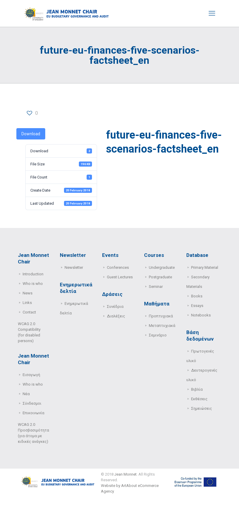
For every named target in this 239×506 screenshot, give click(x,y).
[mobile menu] (212, 13)
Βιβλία (197, 389)
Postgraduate (160, 277)
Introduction (33, 274)
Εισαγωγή (31, 374)
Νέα (26, 394)
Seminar (156, 286)
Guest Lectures (120, 277)
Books (196, 296)
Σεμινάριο (158, 335)
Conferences (118, 267)
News (27, 293)
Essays (197, 305)
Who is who (33, 283)
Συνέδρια (115, 306)
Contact (29, 312)
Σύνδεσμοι (32, 403)
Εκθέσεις (199, 399)
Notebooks (201, 315)
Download (30, 133)
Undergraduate (162, 267)
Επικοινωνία (33, 413)
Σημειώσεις (201, 408)
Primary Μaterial (204, 267)
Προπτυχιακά (161, 316)
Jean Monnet (125, 474)
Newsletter (74, 267)
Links (27, 302)
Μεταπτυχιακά (162, 325)
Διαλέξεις (116, 316)
